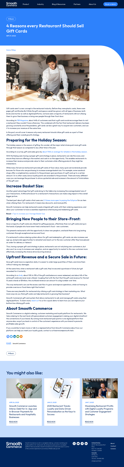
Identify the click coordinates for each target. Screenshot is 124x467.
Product (26, 4)
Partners (77, 4)
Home (8, 50)
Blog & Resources (58, 4)
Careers (113, 448)
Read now (13, 422)
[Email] (17, 336)
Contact (113, 446)
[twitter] (78, 443)
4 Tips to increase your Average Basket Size (28, 214)
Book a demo (110, 4)
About (112, 443)
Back (11, 19)
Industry (40, 4)
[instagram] (74, 443)
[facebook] (82, 443)
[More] (21, 336)
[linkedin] (86, 443)
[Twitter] (11, 336)
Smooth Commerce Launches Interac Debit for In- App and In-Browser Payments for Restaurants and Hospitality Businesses (23, 411)
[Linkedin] (14, 336)
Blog (14, 50)
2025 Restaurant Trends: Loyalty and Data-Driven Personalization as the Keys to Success (61, 410)
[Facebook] (7, 336)
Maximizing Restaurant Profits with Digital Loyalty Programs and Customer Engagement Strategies (99, 410)
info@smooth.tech (96, 461)
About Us (92, 4)
